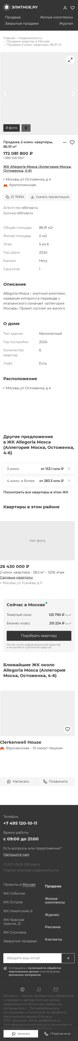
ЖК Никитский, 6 (17, 911)
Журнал (66, 23)
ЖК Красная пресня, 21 (13, 921)
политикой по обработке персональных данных (35, 969)
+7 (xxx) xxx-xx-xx (57, 1034)
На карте (26, 128)
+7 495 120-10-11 (20, 823)
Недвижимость (30, 38)
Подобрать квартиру (39, 636)
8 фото (11, 128)
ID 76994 (15, 197)
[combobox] (29, 885)
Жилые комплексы (56, 17)
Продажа (13, 17)
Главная (9, 38)
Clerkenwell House (20, 742)
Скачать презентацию (50, 197)
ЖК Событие (14, 893)
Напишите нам (16, 855)
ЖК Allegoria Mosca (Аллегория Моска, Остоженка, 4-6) (37, 168)
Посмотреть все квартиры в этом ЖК (35, 492)
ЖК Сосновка (14, 932)
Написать (21, 1034)
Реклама (53, 927)
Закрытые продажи (22, 23)
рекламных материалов (25, 974)
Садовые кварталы (16, 578)
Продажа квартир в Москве (28, 41)
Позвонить (55, 782)
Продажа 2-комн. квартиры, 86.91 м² (34, 45)
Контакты (53, 939)
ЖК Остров (13, 902)
